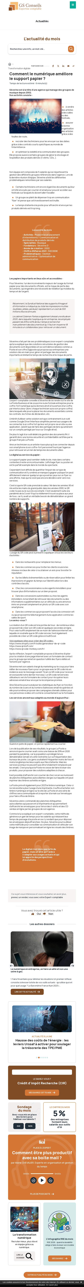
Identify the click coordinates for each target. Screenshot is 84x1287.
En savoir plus (52, 1285)
